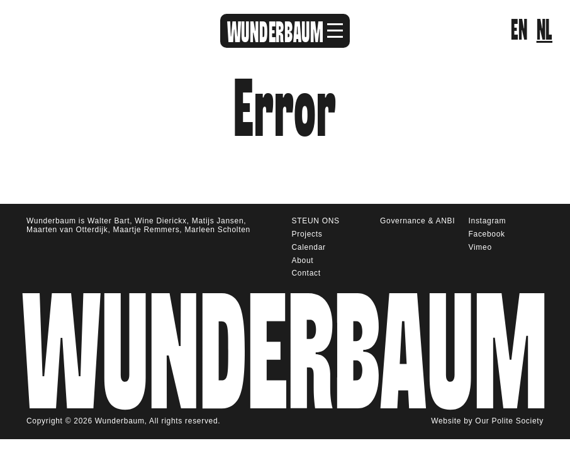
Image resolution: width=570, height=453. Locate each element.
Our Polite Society (509, 419)
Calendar (309, 247)
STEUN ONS (316, 220)
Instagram (487, 220)
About (303, 260)
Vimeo (480, 247)
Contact (306, 273)
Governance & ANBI (417, 220)
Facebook (487, 234)
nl (544, 30)
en (519, 30)
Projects (307, 234)
